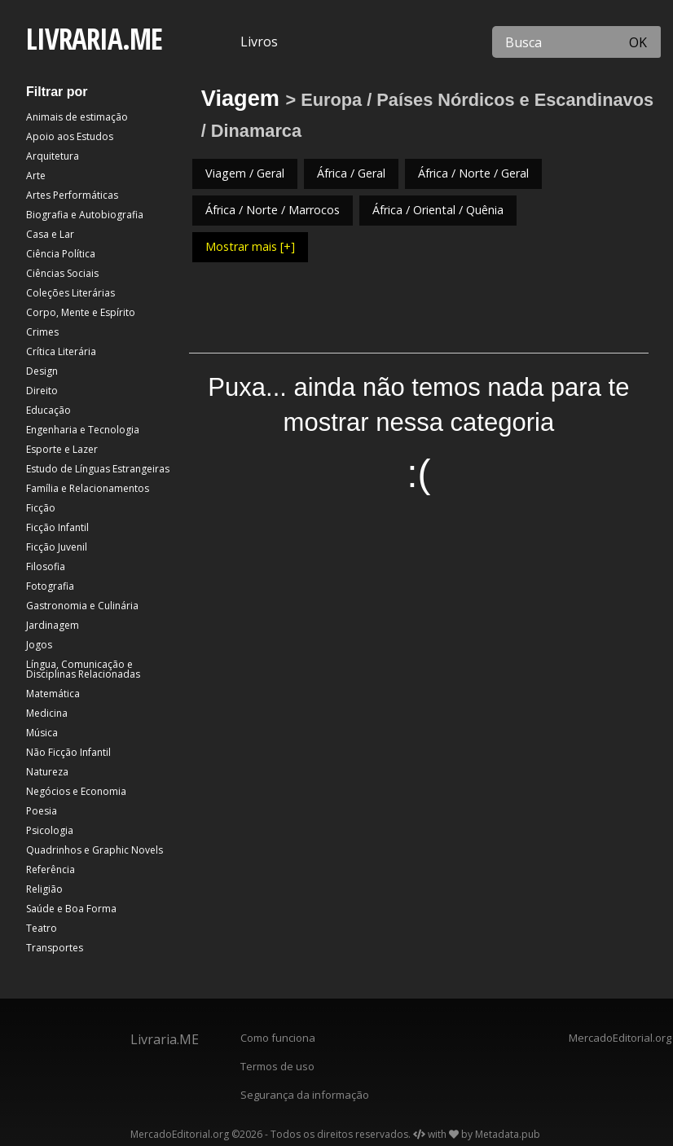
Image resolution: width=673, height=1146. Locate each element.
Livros (259, 41)
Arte (36, 175)
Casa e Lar (50, 234)
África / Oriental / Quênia (438, 209)
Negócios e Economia (76, 791)
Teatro (41, 928)
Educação (48, 410)
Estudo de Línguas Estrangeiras (97, 469)
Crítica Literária (61, 351)
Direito (42, 390)
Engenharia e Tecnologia (82, 430)
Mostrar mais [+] (250, 246)
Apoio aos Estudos (69, 136)
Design (42, 371)
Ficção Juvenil (56, 547)
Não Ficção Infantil (68, 752)
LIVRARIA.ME (94, 39)
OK (638, 42)
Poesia (41, 811)
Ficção (40, 508)
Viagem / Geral (244, 173)
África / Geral (351, 173)
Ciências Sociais (62, 273)
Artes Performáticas (72, 195)
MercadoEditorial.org (617, 1037)
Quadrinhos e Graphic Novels (94, 850)
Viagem (240, 98)
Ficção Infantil (57, 527)
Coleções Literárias (70, 293)
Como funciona (277, 1037)
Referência (50, 869)
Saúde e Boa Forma (71, 908)
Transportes (54, 948)
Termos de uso (277, 1066)
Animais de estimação (77, 117)
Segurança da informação (304, 1094)
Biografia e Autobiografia (84, 215)
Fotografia (50, 586)
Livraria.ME (164, 1039)
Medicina (47, 713)
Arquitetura (52, 156)
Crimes (42, 332)
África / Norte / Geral (473, 173)
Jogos (39, 645)
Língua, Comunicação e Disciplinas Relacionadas (83, 669)
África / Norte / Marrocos (272, 209)
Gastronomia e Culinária (82, 606)
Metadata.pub (507, 1134)
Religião (44, 889)
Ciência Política (60, 254)
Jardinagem (52, 625)
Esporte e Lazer (62, 449)
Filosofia (45, 566)
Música (42, 733)
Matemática (53, 693)
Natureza (47, 772)
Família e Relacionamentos (87, 488)
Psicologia (49, 830)
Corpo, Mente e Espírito (80, 312)
